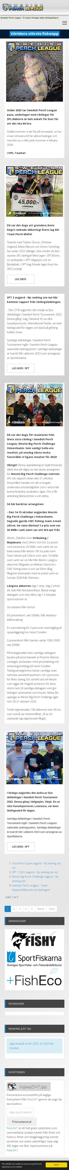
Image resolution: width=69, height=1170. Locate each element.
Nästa (40, 909)
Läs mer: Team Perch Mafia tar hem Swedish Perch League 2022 (21, 280)
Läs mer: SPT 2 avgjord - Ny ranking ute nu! (20, 848)
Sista (52, 909)
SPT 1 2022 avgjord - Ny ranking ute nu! (35, 872)
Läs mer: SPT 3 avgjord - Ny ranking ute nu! (20, 369)
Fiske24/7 (32, 1099)
